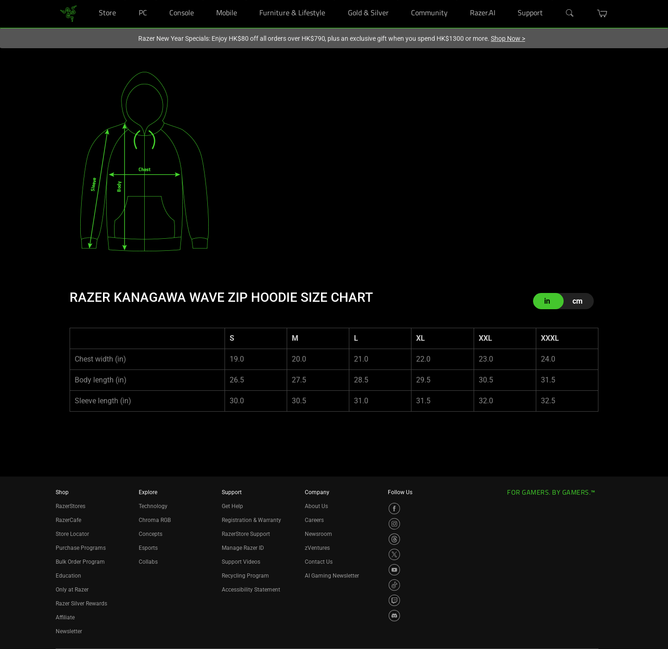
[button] (602, 13)
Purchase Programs (81, 548)
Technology (153, 506)
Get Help (232, 506)
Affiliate (65, 617)
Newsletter (69, 631)
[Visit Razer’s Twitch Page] (394, 600)
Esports (148, 548)
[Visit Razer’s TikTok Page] (394, 585)
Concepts (150, 534)
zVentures (317, 548)
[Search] (570, 13)
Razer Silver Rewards (81, 603)
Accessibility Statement (251, 589)
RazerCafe (68, 520)
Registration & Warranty (251, 520)
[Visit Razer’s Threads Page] (394, 539)
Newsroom (318, 534)
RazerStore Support (246, 534)
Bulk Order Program (80, 562)
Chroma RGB (155, 520)
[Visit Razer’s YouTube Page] (394, 569)
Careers (314, 520)
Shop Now (508, 38)
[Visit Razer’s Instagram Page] (394, 523)
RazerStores (70, 506)
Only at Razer (72, 589)
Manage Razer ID (243, 548)
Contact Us (319, 562)
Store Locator (72, 534)
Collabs (148, 562)
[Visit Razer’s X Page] (394, 554)
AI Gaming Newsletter (332, 576)
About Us (316, 506)
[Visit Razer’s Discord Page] (394, 615)
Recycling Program (245, 576)
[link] (68, 13)
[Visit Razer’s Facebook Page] (394, 508)
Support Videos (241, 562)
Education (68, 576)
